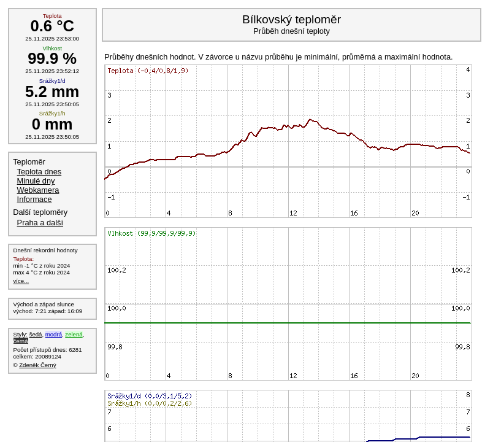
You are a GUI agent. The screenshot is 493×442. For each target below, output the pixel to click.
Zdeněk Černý (37, 365)
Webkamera (38, 190)
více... (21, 280)
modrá (53, 334)
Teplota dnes (39, 171)
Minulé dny (36, 180)
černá (20, 341)
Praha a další (40, 222)
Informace (34, 199)
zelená (73, 334)
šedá (35, 334)
